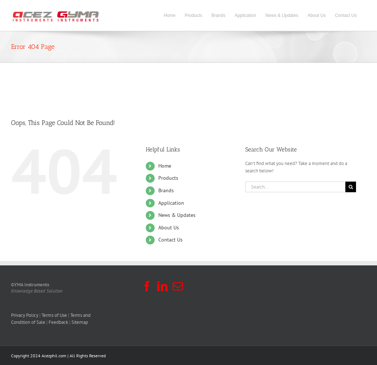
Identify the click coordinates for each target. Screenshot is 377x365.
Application (171, 203)
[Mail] (178, 286)
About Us (168, 227)
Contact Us (170, 239)
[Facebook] (147, 286)
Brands (166, 190)
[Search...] (295, 187)
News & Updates (176, 215)
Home (164, 165)
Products (168, 178)
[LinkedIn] (162, 286)
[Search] (350, 187)
